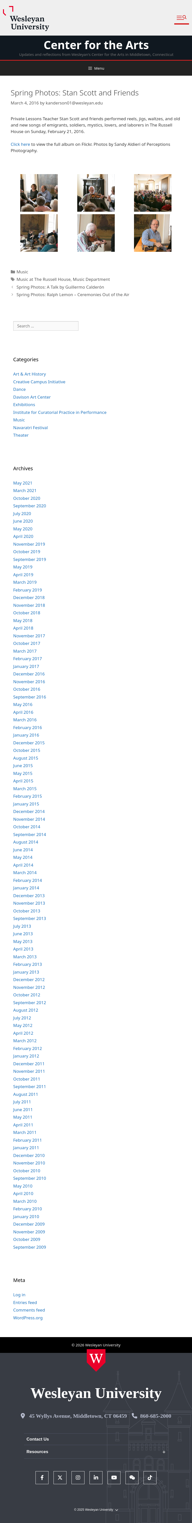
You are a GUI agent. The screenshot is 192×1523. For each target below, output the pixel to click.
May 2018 (22, 620)
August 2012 (25, 1010)
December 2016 (29, 674)
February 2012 (27, 1048)
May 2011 (22, 1117)
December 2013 (29, 895)
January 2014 (26, 888)
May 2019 (22, 567)
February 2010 (27, 1209)
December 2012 (29, 979)
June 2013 (23, 933)
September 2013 (29, 918)
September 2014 (29, 834)
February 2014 (27, 880)
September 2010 (29, 1178)
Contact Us (37, 1439)
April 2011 (23, 1125)
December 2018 (29, 597)
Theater (21, 435)
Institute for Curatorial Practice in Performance (59, 412)
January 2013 (26, 972)
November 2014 (29, 819)
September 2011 (29, 1086)
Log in (19, 1295)
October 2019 (26, 551)
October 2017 (26, 643)
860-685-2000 (155, 1416)
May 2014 (22, 857)
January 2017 (26, 666)
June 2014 (23, 850)
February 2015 (27, 796)
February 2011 (27, 1140)
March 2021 (25, 490)
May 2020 (22, 529)
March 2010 (25, 1201)
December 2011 (29, 1064)
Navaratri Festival (30, 427)
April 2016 (23, 712)
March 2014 (25, 872)
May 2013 (22, 941)
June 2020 (23, 521)
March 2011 (25, 1132)
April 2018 (23, 628)
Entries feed (25, 1302)
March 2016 (25, 720)
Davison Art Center (32, 397)
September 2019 (29, 559)
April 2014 (23, 865)
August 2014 (25, 842)
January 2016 (26, 735)
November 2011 (29, 1071)
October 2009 (26, 1239)
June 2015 (23, 765)
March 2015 (25, 788)
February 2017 (27, 658)
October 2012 (26, 995)
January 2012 (26, 1056)
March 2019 (25, 582)
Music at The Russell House (43, 279)
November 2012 (29, 987)
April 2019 (23, 574)
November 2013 (29, 903)
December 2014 (29, 811)
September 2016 (29, 697)
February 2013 (27, 964)
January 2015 (26, 804)
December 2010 (29, 1155)
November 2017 (29, 636)
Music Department (91, 279)
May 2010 (22, 1186)
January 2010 (26, 1216)
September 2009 (29, 1247)
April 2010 (23, 1193)
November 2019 (29, 544)
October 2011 (26, 1079)
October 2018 (26, 613)
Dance (19, 389)
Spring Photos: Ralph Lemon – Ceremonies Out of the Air (72, 294)
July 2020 (22, 513)
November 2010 (29, 1163)
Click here (20, 144)
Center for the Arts (96, 44)
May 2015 (22, 773)
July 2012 (22, 1018)
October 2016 (26, 689)
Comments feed (29, 1310)
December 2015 (29, 743)
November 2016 (29, 681)
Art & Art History (29, 374)
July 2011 (22, 1102)
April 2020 (23, 536)
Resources (37, 1451)
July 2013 (22, 926)
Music (22, 272)
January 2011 (26, 1147)
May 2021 (22, 483)
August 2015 (25, 758)
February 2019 (27, 590)
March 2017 (25, 651)
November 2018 (29, 605)
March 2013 (25, 957)
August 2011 (25, 1094)
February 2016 (27, 727)
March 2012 (25, 1040)
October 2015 (26, 750)
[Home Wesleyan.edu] (96, 1360)
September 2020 (29, 506)
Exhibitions (24, 404)
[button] (181, 18)
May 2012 (22, 1025)
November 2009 (29, 1232)
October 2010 (26, 1171)
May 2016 (22, 704)
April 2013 (23, 949)
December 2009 (29, 1224)
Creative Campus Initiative (39, 382)
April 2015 (23, 781)
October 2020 (26, 498)
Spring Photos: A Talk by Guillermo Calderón (60, 287)
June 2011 (23, 1109)
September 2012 (29, 1002)
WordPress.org (28, 1318)
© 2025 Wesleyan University (96, 1510)
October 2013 (26, 911)
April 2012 (23, 1033)
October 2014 (26, 827)
